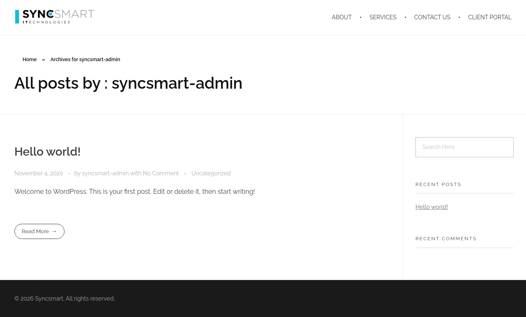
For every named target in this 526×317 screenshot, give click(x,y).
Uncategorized (211, 173)
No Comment (161, 173)
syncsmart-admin (106, 173)
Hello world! (47, 151)
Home (30, 59)
